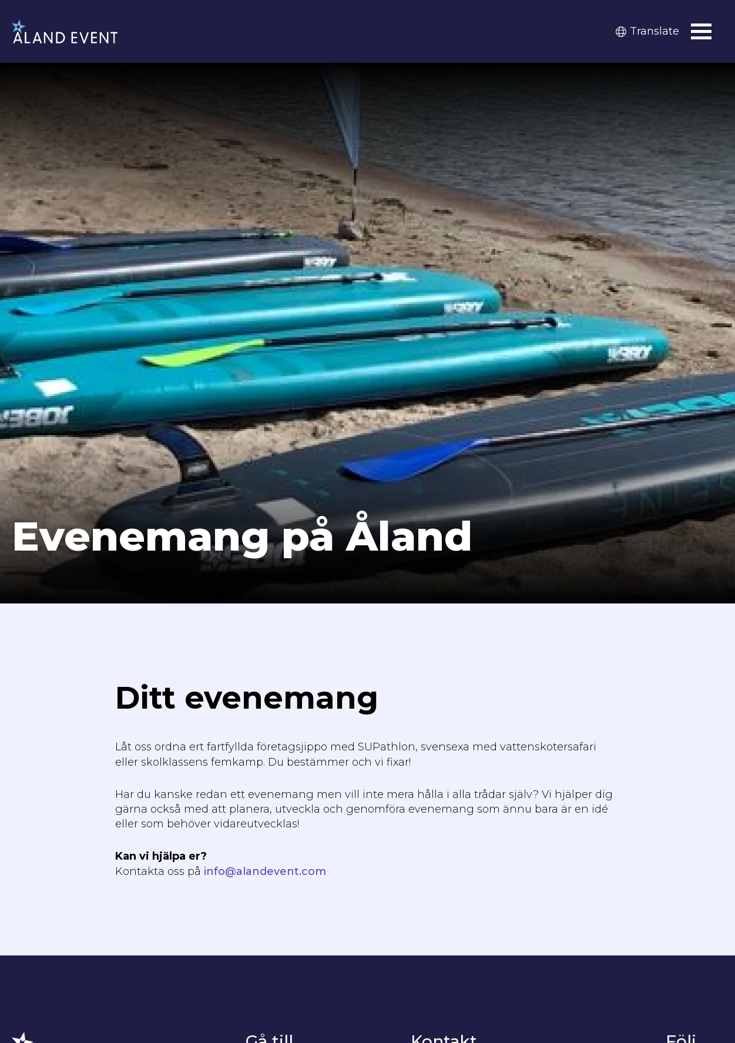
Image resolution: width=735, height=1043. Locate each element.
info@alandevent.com (265, 871)
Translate (647, 31)
